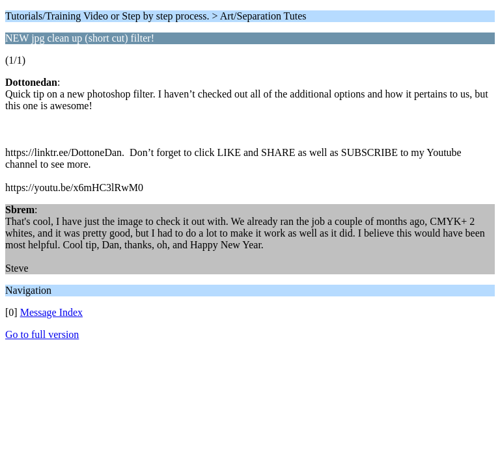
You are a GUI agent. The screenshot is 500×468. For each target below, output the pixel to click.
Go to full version (42, 334)
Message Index (51, 312)
